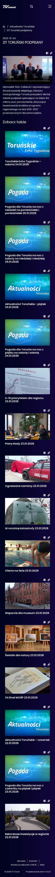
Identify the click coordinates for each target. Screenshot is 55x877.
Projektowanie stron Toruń (38, 871)
